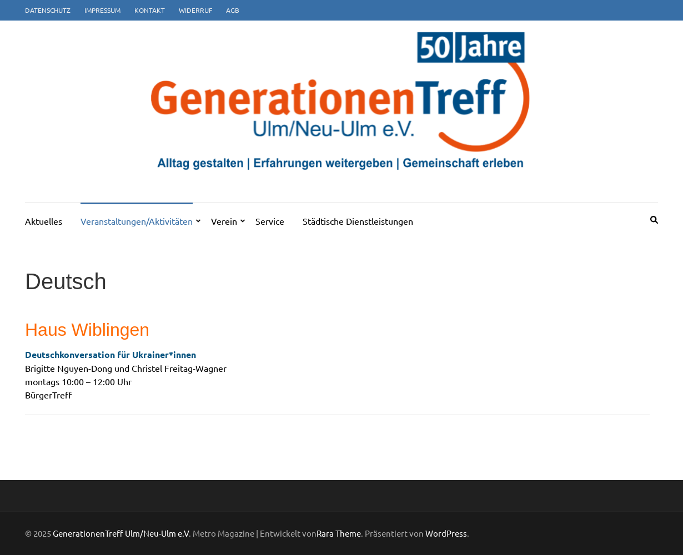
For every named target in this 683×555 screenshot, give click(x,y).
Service (269, 220)
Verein (224, 220)
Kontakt (149, 10)
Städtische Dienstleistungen (358, 220)
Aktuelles (43, 220)
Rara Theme (339, 533)
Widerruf (195, 10)
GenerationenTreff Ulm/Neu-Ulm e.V (121, 533)
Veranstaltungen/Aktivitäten (137, 220)
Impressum (102, 10)
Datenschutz (48, 10)
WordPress (446, 533)
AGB (232, 10)
